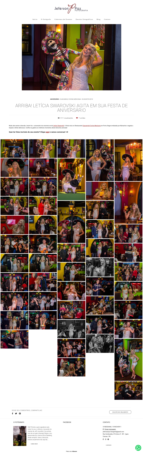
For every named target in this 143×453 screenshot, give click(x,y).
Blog (98, 19)
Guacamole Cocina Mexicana (92, 125)
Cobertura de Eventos (63, 19)
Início (34, 19)
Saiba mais (34, 444)
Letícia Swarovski (58, 125)
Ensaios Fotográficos (84, 19)
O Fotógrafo (46, 19)
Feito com (71, 451)
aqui (47, 132)
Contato (107, 19)
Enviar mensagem (110, 429)
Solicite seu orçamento (120, 412)
